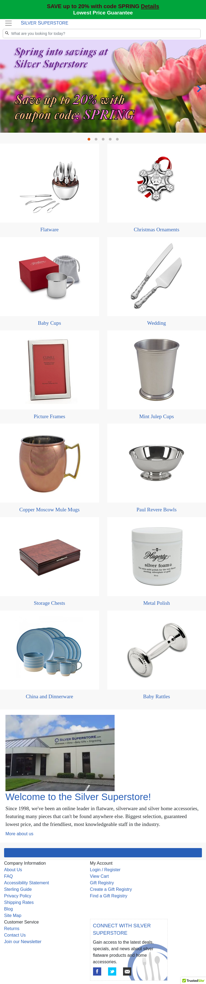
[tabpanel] (103, 86)
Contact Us (15, 935)
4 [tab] (111, 140)
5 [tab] (118, 140)
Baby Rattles (156, 696)
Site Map (12, 915)
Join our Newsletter (22, 941)
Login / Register (105, 869)
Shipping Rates (19, 902)
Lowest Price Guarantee (103, 13)
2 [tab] (97, 140)
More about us (19, 833)
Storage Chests (49, 603)
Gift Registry (102, 882)
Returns (11, 928)
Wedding (156, 323)
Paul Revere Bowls (156, 509)
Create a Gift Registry (111, 889)
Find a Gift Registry (108, 896)
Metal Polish (156, 603)
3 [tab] (104, 140)
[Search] (102, 33)
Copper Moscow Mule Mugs (49, 509)
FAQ (8, 876)
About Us (13, 869)
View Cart (99, 876)
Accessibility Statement (26, 882)
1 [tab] (90, 140)
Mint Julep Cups (156, 416)
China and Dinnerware (49, 696)
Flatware (49, 229)
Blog (8, 909)
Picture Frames (49, 416)
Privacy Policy (17, 896)
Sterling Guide (18, 889)
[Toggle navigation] (8, 23)
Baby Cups (49, 323)
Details (150, 6)
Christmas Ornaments (156, 229)
